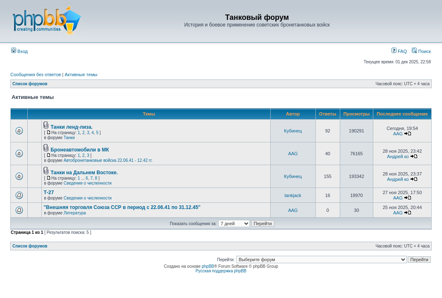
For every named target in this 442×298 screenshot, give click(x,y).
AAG (398, 133)
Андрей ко (397, 156)
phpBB (208, 266)
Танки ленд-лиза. (71, 127)
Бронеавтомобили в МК (79, 150)
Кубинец (293, 130)
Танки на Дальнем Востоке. (84, 172)
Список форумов (30, 84)
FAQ (399, 51)
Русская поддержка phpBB (220, 271)
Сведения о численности (88, 183)
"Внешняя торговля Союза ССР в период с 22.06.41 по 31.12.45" (121, 207)
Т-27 (48, 192)
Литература (75, 213)
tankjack (293, 195)
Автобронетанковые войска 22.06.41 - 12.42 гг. (108, 160)
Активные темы (81, 74)
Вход (19, 51)
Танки (69, 137)
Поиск (421, 51)
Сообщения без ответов (35, 74)
